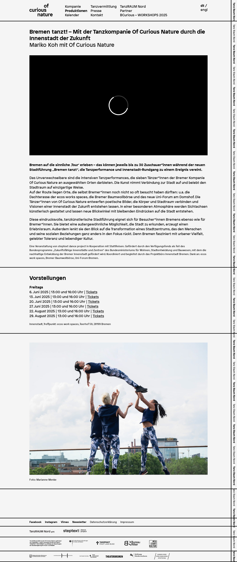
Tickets (91, 292)
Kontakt (97, 15)
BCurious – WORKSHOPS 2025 (143, 15)
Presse (96, 10)
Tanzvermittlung (104, 6)
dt (202, 5)
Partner (126, 10)
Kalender (72, 15)
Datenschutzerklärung (103, 522)
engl (204, 9)
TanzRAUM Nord (133, 6)
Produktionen (76, 10)
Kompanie (73, 6)
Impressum (127, 522)
